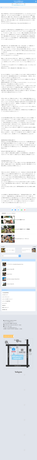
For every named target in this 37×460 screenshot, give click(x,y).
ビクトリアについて (6, 297)
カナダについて (5, 295)
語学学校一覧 (4, 310)
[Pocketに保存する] (25, 210)
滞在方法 (13, 213)
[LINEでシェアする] (22, 210)
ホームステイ (9, 213)
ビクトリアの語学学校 (6, 301)
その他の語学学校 (5, 293)
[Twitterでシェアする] (11, 210)
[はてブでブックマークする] (18, 210)
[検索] (20, 256)
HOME (18, 456)
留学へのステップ (5, 308)
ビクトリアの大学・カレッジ (7, 299)
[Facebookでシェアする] (15, 210)
